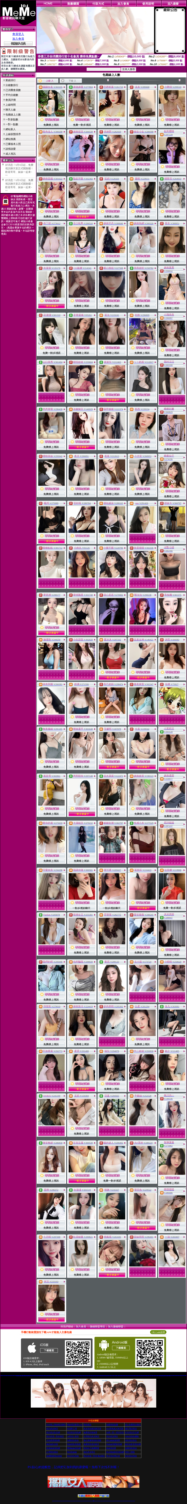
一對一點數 (11, 124)
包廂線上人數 (13, 114)
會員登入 (18, 34)
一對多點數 (11, 119)
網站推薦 (10, 139)
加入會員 (18, 38)
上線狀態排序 (13, 134)
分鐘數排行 (11, 85)
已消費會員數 (13, 90)
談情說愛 (10, 148)
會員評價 (10, 99)
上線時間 (10, 104)
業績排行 (10, 80)
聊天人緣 (10, 109)
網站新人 (10, 129)
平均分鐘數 (11, 94)
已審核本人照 (13, 143)
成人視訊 (10, 153)
